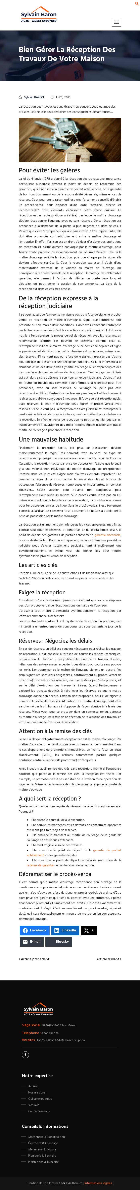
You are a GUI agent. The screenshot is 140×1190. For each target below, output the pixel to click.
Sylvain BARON (34, 97)
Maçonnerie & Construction (46, 1137)
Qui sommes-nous (40, 1099)
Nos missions (36, 1092)
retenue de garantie (40, 865)
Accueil (33, 1086)
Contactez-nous (39, 1111)
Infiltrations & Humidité (43, 1162)
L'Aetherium (74, 1183)
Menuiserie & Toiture (42, 1149)
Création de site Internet (43, 1183)
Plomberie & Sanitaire (42, 1155)
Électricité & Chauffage (43, 1143)
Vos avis (33, 1105)
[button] (137, 3)
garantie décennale (108, 535)
